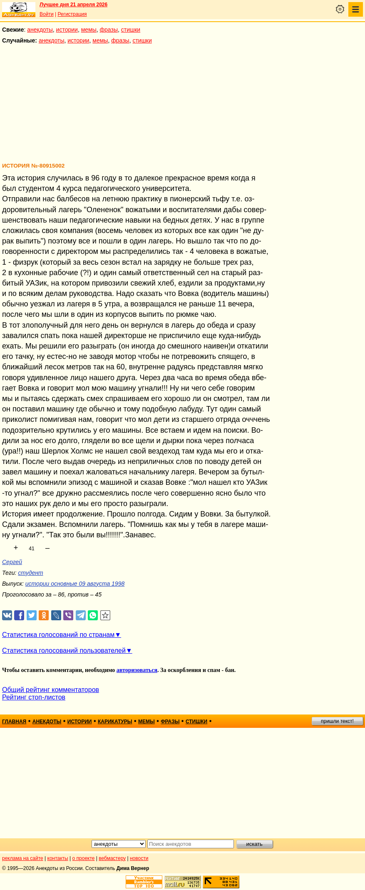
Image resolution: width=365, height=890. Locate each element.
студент (30, 572)
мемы (89, 29)
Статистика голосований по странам (58, 634)
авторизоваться (137, 670)
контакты (57, 858)
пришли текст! (337, 721)
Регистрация (72, 14)
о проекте (83, 858)
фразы (109, 29)
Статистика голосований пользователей (64, 650)
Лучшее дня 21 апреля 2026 (73, 5)
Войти (47, 14)
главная (14, 722)
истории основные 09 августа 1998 (74, 583)
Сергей (12, 562)
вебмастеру (112, 858)
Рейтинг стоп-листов (33, 697)
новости (139, 858)
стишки (130, 29)
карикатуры (115, 722)
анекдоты (40, 29)
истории (67, 29)
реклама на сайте (22, 858)
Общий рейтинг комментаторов (50, 689)
